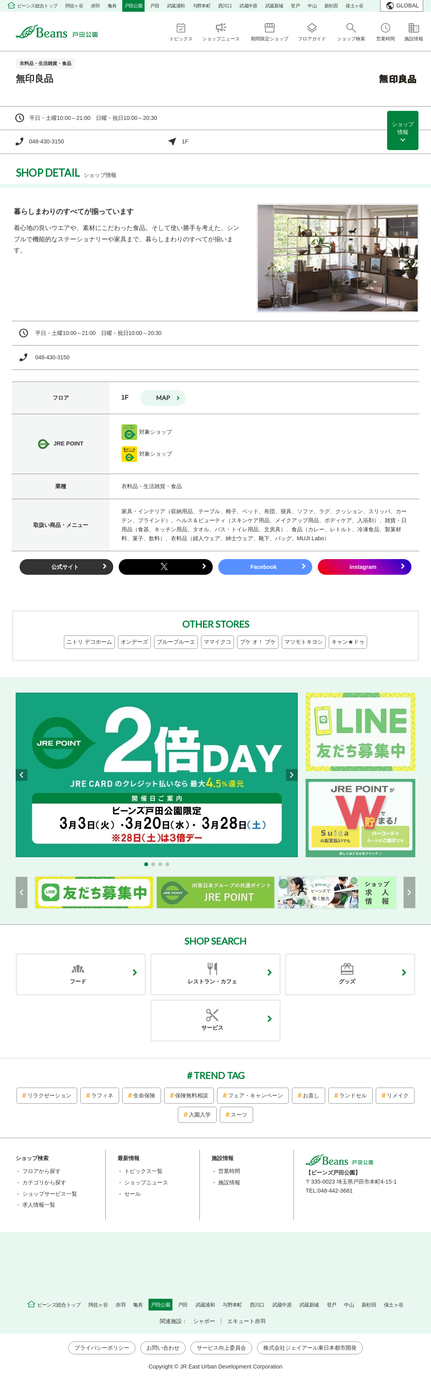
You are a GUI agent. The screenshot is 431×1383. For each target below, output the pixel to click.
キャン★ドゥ (347, 642)
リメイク (398, 1095)
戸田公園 (134, 6)
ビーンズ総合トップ (37, 6)
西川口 (225, 6)
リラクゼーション (49, 1095)
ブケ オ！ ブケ (258, 642)
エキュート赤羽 (246, 1321)
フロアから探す (41, 1171)
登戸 (295, 6)
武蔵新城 (274, 6)
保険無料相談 (191, 1095)
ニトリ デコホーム (89, 642)
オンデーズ (134, 642)
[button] (146, 864)
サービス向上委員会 (221, 1348)
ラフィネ (102, 1095)
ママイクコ (217, 642)
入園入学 (200, 1114)
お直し (311, 1095)
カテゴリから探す (44, 1182)
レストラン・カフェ (212, 981)
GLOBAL (407, 5)
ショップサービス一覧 (49, 1194)
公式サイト (65, 567)
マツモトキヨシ (303, 642)
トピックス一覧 (143, 1171)
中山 (312, 6)
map (163, 397)
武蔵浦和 (176, 6)
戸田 (154, 6)
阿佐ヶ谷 (74, 6)
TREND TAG (219, 1075)
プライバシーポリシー (101, 1348)
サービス (212, 1028)
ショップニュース (146, 1182)
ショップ (402, 128)
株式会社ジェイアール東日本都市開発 (310, 1348)
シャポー (204, 1321)
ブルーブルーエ (176, 642)
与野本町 (202, 6)
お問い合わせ (163, 1348)
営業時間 (229, 1171)
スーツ (239, 1114)
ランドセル (353, 1095)
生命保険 (144, 1095)
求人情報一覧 (38, 1205)
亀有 (112, 6)
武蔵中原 (248, 6)
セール (132, 1194)
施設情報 (229, 1182)
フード (78, 981)
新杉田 (331, 6)
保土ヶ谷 (355, 6)
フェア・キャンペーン (255, 1095)
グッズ (347, 981)
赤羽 (95, 6)
